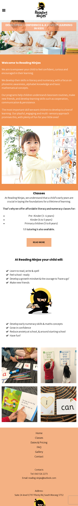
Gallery (39, 451)
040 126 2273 (41, 474)
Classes (39, 437)
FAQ (39, 447)
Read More (39, 242)
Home (39, 433)
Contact (39, 456)
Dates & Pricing (39, 442)
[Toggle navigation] (4, 10)
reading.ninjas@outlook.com (42, 478)
